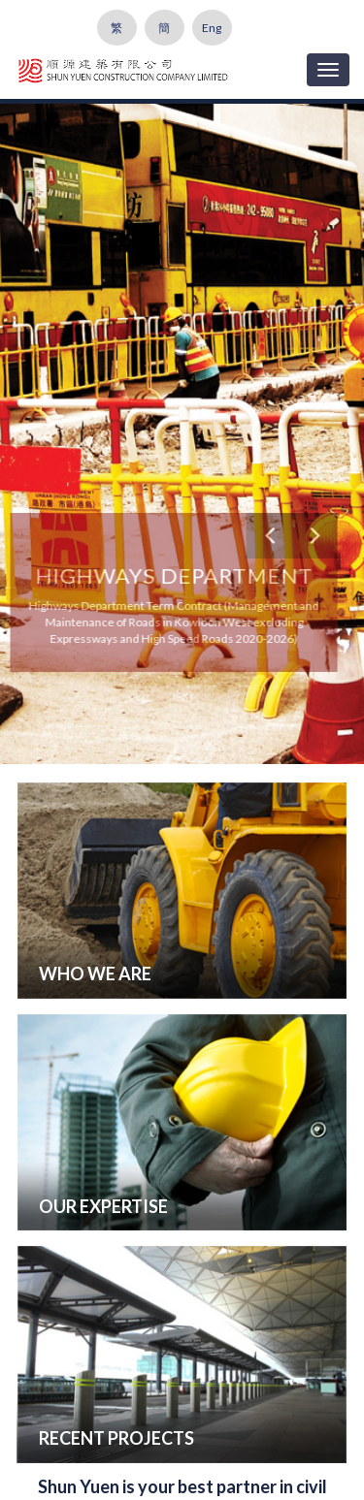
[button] (268, 536)
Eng (211, 27)
